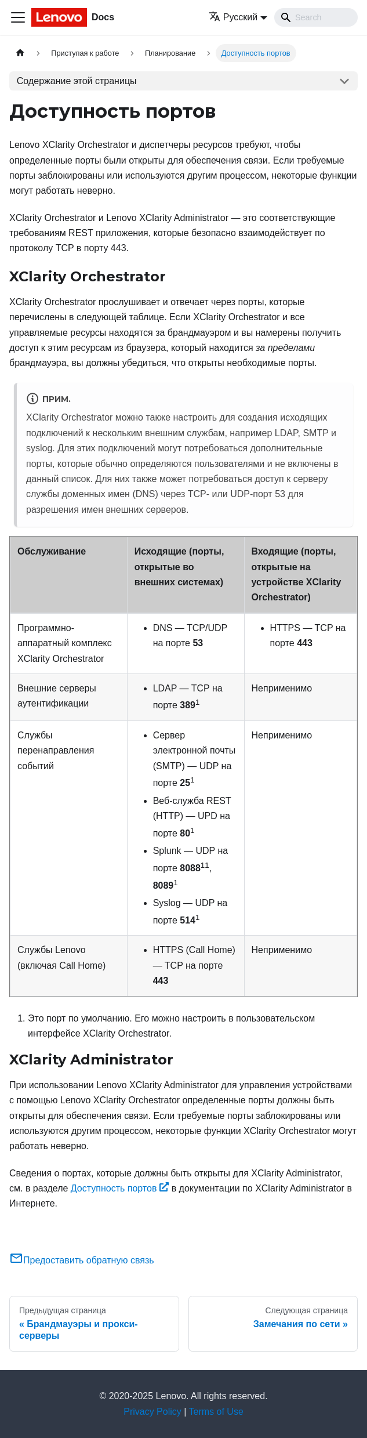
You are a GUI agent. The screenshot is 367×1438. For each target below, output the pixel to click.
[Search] (316, 17)
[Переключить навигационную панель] (18, 17)
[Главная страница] (20, 53)
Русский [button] (233, 17)
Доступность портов (120, 1188)
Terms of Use (216, 1412)
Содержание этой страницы (77, 81)
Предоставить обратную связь (81, 1260)
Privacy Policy (152, 1412)
